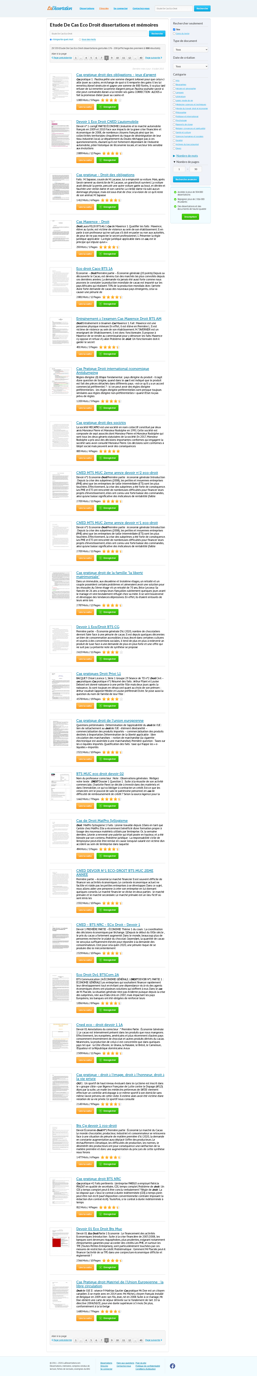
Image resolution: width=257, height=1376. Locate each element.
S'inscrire (104, 8)
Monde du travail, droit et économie (190, 108)
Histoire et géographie (184, 88)
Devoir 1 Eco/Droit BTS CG (97, 627)
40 (141, 57)
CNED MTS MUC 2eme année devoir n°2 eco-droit (117, 473)
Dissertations (87, 8)
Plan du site (141, 1363)
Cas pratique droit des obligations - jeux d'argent (116, 75)
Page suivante (152, 57)
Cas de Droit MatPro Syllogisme (102, 821)
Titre (176, 29)
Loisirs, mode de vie (183, 100)
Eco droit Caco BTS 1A (94, 269)
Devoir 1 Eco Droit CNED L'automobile (107, 122)
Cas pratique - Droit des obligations (105, 175)
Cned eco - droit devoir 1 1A (99, 1025)
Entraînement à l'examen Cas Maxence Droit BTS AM (118, 319)
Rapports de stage (183, 124)
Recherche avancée (186, 179)
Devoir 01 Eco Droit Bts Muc (99, 1229)
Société (178, 140)
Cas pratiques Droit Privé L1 (98, 674)
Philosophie (179, 112)
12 (129, 57)
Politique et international (185, 116)
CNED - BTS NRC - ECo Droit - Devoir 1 (108, 925)
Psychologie (180, 120)
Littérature (179, 96)
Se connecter (120, 8)
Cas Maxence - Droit (92, 222)
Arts (176, 80)
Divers (177, 148)
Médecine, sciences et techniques (189, 104)
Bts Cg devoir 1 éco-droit (96, 1126)
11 (123, 57)
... (80, 57)
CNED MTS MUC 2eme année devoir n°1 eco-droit (117, 523)
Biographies (179, 84)
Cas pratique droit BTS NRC (98, 1179)
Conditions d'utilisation (146, 1369)
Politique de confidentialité (148, 1366)
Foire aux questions (125, 1363)
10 (117, 57)
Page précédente (62, 57)
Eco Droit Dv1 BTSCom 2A (97, 975)
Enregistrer (107, 106)
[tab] (190, 156)
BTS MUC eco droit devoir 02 (100, 774)
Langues (178, 92)
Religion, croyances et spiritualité (189, 128)
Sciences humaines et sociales (188, 136)
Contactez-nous (141, 8)
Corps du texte (181, 33)
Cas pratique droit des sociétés (101, 423)
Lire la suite (85, 106)
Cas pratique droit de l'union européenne (110, 721)
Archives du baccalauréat (186, 144)
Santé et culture (182, 132)
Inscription (190, 216)
